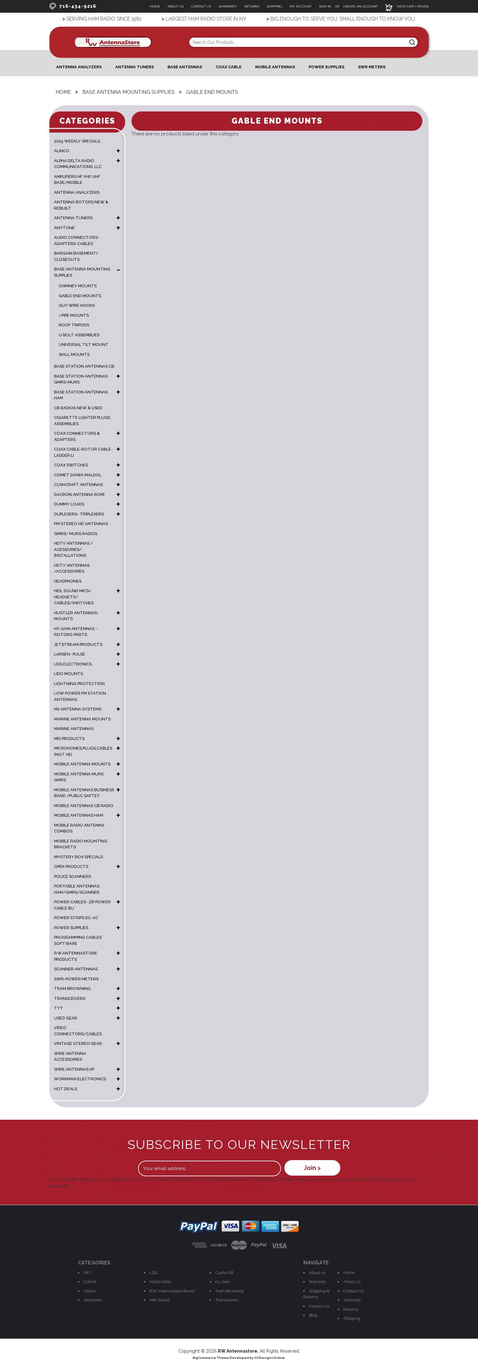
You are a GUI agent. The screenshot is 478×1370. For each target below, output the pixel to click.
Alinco (89, 1291)
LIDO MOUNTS (68, 673)
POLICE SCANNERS (72, 876)
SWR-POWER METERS (76, 979)
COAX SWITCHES (71, 465)
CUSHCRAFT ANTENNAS (78, 484)
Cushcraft (224, 1272)
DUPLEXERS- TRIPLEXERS (79, 514)
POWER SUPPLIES (71, 927)
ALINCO (61, 150)
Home (155, 6)
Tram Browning (229, 1291)
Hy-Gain (222, 1281)
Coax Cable (228, 67)
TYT (58, 1008)
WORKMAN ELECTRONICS (80, 1079)
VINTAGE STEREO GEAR (78, 1043)
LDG (153, 1272)
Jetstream (93, 1300)
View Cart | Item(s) (407, 6)
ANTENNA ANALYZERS (79, 67)
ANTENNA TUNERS (73, 217)
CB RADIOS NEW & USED (78, 408)
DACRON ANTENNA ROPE (79, 494)
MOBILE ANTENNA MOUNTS (82, 764)
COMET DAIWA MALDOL (77, 475)
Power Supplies (326, 67)
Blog (313, 1315)
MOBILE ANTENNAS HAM (78, 815)
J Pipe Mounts (74, 315)
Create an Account (360, 6)
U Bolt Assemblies (79, 335)
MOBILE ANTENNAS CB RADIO (83, 805)
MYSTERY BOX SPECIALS (78, 857)
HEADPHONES (67, 581)
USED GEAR (65, 1018)
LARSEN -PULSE (69, 654)
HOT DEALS (65, 1088)
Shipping (274, 6)
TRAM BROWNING (72, 988)
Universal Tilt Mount (83, 344)
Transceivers (226, 1300)
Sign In (325, 6)
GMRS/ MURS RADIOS (75, 533)
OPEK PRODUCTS (71, 866)
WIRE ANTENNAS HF (74, 1069)
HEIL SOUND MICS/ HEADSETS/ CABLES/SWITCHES (74, 596)
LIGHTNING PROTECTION (79, 683)
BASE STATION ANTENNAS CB (84, 366)
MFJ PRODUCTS (69, 738)
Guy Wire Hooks (77, 305)
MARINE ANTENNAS (74, 728)
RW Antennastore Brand (172, 1291)
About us (317, 1272)
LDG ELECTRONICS (73, 664)
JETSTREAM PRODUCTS (78, 644)
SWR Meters (371, 67)
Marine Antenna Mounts (82, 719)
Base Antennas (185, 67)
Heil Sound (159, 1300)
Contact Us (201, 6)
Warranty (227, 6)
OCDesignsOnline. (270, 1357)
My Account (300, 6)
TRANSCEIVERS (69, 998)
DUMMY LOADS (69, 504)
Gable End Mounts (80, 295)
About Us (176, 6)
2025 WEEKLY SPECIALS (77, 141)
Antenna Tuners (134, 67)
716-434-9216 (72, 6)
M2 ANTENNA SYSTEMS (77, 709)
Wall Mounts (74, 354)
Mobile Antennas (275, 67)
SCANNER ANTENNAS (76, 969)
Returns (251, 6)
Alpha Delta (160, 1281)
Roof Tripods (74, 325)
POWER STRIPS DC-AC (76, 917)
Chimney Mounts (78, 286)
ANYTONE (64, 227)
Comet (90, 1281)
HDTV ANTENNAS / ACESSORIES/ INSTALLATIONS (73, 549)
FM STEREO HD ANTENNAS (81, 523)
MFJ (87, 1272)
